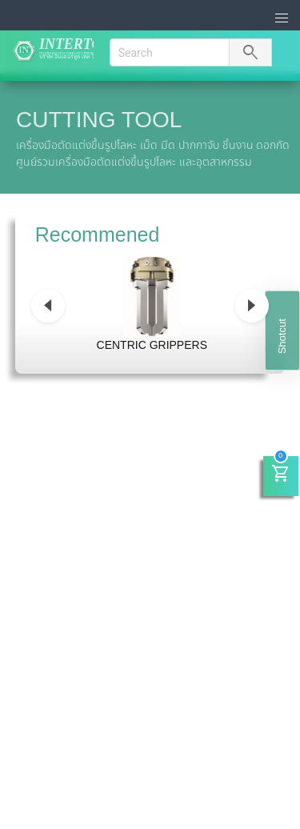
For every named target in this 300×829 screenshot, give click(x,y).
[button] (282, 18)
